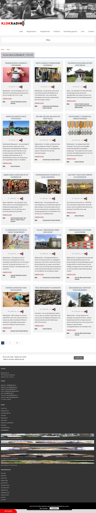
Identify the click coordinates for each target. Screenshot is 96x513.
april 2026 (3, 475)
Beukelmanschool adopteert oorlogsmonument (80, 289)
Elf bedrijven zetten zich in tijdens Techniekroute (16, 231)
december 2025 (5, 485)
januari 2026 (4, 483)
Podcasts (3, 415)
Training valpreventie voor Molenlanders (16, 289)
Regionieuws (4, 417)
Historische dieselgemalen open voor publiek (80, 64)
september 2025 (5, 492)
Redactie (3, 387)
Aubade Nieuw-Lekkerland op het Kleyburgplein (16, 176)
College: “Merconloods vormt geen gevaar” (48, 231)
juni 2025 (3, 500)
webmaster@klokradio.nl (12, 397)
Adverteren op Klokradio (7, 422)
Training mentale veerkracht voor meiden (16, 64)
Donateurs (3, 425)
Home (2, 49)
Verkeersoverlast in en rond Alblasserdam (80, 231)
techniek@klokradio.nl (12, 395)
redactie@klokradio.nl (12, 387)
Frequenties (4, 420)
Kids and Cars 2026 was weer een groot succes (48, 117)
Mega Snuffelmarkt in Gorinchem (47, 287)
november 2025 (5, 487)
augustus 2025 (5, 495)
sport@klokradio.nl (9, 393)
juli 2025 (3, 497)
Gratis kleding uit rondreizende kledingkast (48, 64)
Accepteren (54, 508)
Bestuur (3, 389)
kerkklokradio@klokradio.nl (12, 391)
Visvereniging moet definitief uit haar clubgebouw (48, 176)
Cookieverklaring (5, 427)
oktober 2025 (4, 490)
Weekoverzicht (5, 410)
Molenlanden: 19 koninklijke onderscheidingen (80, 117)
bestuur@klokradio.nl (11, 389)
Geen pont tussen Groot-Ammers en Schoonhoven (80, 176)
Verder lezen (7, 98)
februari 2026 (4, 480)
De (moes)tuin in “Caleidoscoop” (9, 465)
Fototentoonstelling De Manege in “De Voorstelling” (14, 451)
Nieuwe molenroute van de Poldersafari (16, 117)
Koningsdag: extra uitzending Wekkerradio (12, 438)
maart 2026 (4, 478)
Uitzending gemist (5, 413)
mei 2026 (3, 473)
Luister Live (4, 408)
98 (17, 342)
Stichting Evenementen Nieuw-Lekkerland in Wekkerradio (15, 445)
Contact (9, 399)
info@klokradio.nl (11, 385)
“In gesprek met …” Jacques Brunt (9, 458)
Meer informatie (44, 508)
